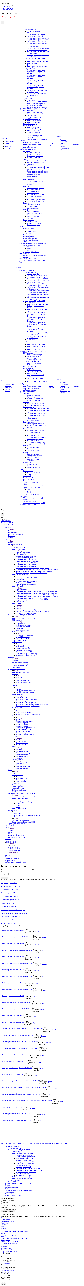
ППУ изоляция (28, 110)
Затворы (26, 159)
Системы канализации (26, 28)
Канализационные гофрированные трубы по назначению (38, 52)
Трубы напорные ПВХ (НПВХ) (37, 102)
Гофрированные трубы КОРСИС (37, 36)
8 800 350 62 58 (7, 6)
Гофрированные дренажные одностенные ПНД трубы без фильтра (36, 81)
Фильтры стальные (33, 215)
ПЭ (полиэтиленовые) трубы (36, 34)
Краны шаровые (28, 179)
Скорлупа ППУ (32, 115)
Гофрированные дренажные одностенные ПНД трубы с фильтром (36, 86)
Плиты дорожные (28, 236)
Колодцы (22, 140)
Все (6, 1140)
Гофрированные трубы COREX (37, 43)
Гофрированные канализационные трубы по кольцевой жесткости (38, 49)
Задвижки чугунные (33, 154)
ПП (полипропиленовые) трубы (37, 33)
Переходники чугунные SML (10, 900)
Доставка (63, 140)
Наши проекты (52, 144)
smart (15, 1143)
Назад (11, 529)
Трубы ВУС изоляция (34, 120)
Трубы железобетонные (30, 240)
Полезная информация (9, 144)
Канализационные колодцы (32, 144)
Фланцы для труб (28, 220)
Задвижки (26, 151)
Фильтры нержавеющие (34, 213)
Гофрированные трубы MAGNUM (38, 38)
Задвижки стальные (33, 152)
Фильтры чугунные (33, 216)
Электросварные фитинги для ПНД (34, 260)
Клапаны (26, 186)
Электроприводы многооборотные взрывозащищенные (38, 168)
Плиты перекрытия (29, 235)
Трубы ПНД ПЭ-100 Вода (31, 245)
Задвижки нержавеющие (35, 156)
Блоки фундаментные (30, 238)
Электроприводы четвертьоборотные (33, 177)
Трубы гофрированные (30, 29)
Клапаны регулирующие (35, 196)
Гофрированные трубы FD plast (37, 41)
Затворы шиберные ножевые (36, 162)
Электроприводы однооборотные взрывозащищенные (37, 173)
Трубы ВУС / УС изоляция (31, 119)
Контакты (76, 144)
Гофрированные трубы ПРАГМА (37, 39)
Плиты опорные (32, 231)
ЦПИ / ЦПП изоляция (30, 124)
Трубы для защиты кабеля (27, 262)
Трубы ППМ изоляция (34, 127)
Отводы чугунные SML (8, 893)
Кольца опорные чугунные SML (11, 886)
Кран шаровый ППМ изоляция (37, 139)
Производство (9, 141)
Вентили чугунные (33, 208)
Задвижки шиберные (33, 157)
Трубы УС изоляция (33, 122)
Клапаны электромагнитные (36, 199)
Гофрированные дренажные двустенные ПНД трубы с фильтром (36, 76)
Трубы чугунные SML (8, 920)
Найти (3, 1284)
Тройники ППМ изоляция (35, 130)
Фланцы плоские (32, 221)
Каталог (18, 25)
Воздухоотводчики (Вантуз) (36, 201)
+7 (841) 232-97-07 (8, 1270)
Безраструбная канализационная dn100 (49, 1143)
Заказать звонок (13, 852)
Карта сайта (4, 1226)
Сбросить (11, 1211)
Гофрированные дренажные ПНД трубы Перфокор (37, 91)
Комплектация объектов (64, 145)
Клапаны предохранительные (36, 194)
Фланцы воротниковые (34, 223)
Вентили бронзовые (33, 204)
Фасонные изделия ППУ (35, 114)
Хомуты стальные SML (8, 923)
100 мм (34, 1143)
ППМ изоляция (28, 125)
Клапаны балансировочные (35, 188)
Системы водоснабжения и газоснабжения (33, 243)
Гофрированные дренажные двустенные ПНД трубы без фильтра (36, 71)
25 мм (29, 248)
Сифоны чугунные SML (8, 906)
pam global (24, 1143)
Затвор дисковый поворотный (36, 161)
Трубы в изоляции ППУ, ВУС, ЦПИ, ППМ (32, 109)
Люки (25, 241)
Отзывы (7, 148)
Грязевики (30, 218)
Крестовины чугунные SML (10, 889)
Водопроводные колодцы (31, 142)
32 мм (29, 250)
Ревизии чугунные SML (8, 903)
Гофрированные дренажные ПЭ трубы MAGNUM (37, 94)
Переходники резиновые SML (10, 896)
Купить (36, 931)
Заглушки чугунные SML (9, 883)
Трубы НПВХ (27, 98)
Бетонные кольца (28, 228)
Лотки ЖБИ (27, 233)
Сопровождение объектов (65, 149)
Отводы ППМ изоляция (34, 129)
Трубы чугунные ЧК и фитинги (37, 66)
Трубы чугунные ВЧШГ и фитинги (23, 1177)
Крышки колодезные (33, 230)
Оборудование (24, 253)
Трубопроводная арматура (27, 149)
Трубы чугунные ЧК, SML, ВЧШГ (34, 58)
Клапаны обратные (33, 193)
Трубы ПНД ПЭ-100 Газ (31, 252)
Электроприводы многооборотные (38, 166)
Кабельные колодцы (29, 147)
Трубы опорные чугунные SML (11, 916)
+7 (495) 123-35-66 (7, 8)
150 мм (65, 1143)
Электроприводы (28, 164)
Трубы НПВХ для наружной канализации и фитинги (36, 104)
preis (19, 1143)
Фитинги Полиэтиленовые (27, 258)
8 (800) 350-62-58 (7, 1272)
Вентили (26, 203)
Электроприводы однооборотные (37, 171)
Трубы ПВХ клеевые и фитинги (37, 107)
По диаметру (31, 60)
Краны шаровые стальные (35, 181)
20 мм (29, 247)
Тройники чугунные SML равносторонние (14, 913)
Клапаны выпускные (33, 189)
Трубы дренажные (29, 68)
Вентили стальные (33, 206)
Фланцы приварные (33, 225)
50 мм (30, 1143)
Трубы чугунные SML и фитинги (37, 61)
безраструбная (5, 1143)
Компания (4, 138)
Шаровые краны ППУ (34, 117)
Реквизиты (8, 146)
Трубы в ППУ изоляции (34, 112)
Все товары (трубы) (33, 31)
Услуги (58, 136)
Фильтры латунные (33, 211)
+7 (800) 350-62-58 (7, 10)
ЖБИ (21, 226)
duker (12, 1143)
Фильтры (26, 210)
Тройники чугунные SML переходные (13, 910)
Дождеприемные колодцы (31, 146)
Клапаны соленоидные (34, 198)
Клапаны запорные (33, 191)
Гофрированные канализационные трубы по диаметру (38, 45)
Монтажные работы (64, 142)
